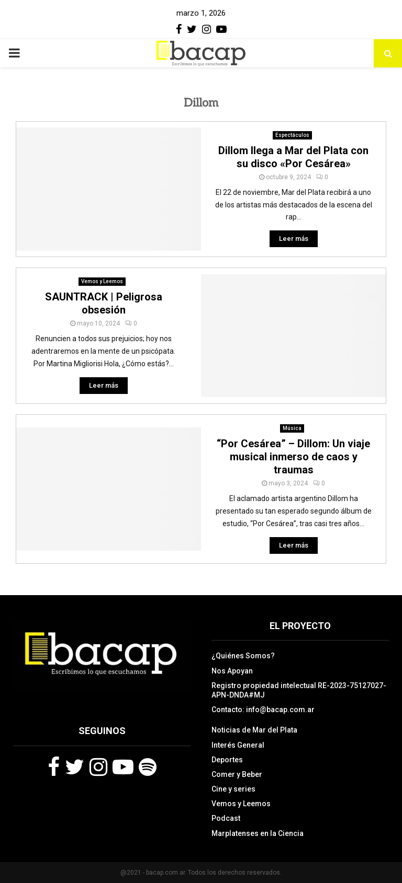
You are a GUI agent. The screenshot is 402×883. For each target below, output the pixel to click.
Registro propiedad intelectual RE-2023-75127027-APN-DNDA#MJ (298, 690)
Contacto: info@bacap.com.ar (263, 709)
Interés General (237, 745)
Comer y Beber (236, 774)
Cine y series (233, 789)
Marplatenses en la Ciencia (257, 833)
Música (292, 428)
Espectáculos (292, 135)
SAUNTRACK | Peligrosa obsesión (103, 303)
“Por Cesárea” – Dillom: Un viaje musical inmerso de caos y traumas (293, 456)
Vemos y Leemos (102, 281)
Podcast (225, 818)
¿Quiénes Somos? (243, 656)
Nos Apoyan (232, 671)
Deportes (227, 760)
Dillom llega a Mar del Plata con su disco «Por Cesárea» (293, 157)
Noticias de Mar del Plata (254, 730)
